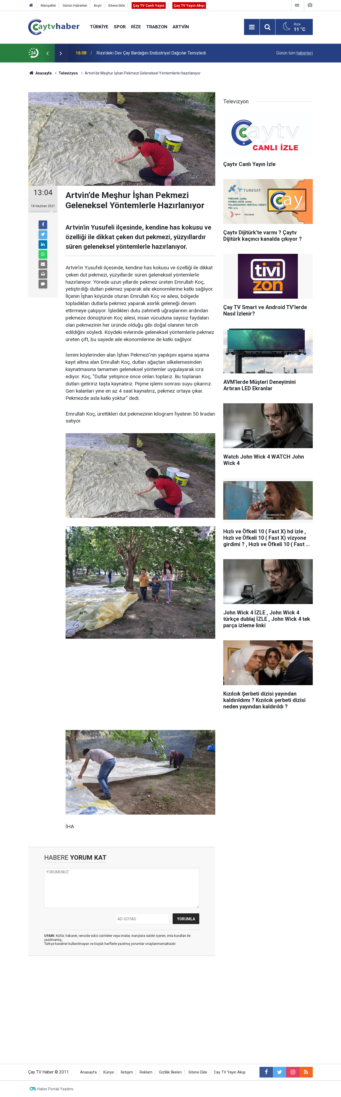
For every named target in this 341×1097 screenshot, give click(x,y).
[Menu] (252, 27)
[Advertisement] (140, 684)
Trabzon (156, 26)
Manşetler (48, 5)
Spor (120, 26)
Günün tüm (294, 53)
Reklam (146, 1072)
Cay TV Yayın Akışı (229, 1072)
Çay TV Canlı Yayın (148, 5)
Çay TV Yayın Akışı (189, 5)
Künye (108, 1072)
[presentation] (47, 53)
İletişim (127, 1072)
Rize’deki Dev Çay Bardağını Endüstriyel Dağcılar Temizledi (151, 53)
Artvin (181, 26)
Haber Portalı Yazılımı (55, 1089)
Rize (136, 26)
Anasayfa (88, 1072)
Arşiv (98, 5)
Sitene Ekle (116, 5)
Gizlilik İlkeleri (170, 1072)
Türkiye (99, 26)
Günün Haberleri (75, 5)
